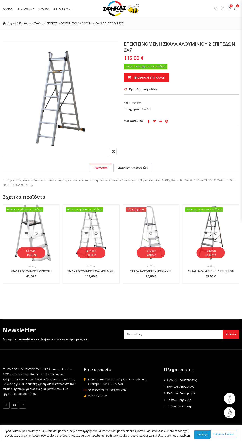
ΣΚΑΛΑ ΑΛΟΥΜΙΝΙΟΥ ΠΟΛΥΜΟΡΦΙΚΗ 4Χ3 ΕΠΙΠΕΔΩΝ (91, 272)
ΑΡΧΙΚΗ (8, 8)
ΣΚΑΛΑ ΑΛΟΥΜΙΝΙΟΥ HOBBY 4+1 (151, 272)
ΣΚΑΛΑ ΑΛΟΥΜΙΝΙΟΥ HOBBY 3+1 (31, 272)
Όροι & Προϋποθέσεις (182, 381)
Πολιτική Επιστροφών (181, 394)
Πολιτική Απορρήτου (181, 388)
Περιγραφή (98, 168)
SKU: (127, 103)
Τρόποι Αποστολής (179, 408)
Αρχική (12, 23)
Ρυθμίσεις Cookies (195, 432)
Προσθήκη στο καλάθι (149, 77)
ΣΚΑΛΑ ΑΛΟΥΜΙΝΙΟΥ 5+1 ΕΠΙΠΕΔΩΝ (210, 272)
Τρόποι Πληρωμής (179, 401)
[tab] (98, 168)
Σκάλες (40, 23)
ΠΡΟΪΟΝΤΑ (24, 8)
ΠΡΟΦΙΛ (44, 8)
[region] (121, 432)
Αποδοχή (226, 432)
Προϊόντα (26, 23)
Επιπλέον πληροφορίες (134, 168)
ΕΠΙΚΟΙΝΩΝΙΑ (62, 8)
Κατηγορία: (132, 109)
